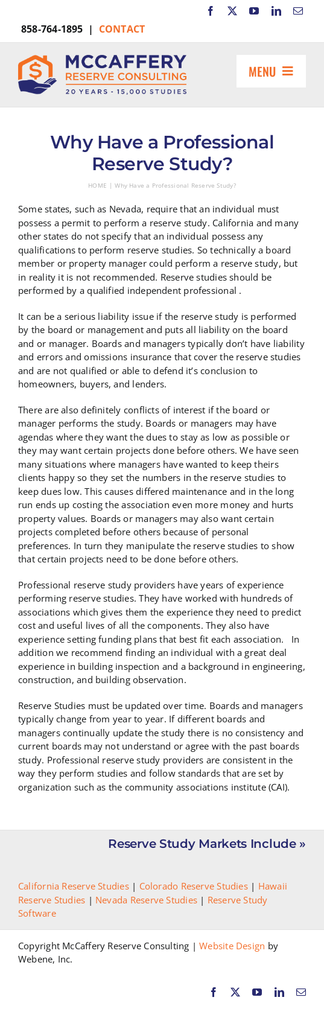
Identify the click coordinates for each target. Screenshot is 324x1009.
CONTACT (122, 29)
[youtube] (254, 11)
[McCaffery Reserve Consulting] (102, 59)
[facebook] (210, 11)
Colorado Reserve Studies (193, 886)
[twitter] (232, 11)
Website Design (232, 946)
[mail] (298, 11)
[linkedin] (276, 11)
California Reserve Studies (73, 886)
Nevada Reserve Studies (146, 900)
